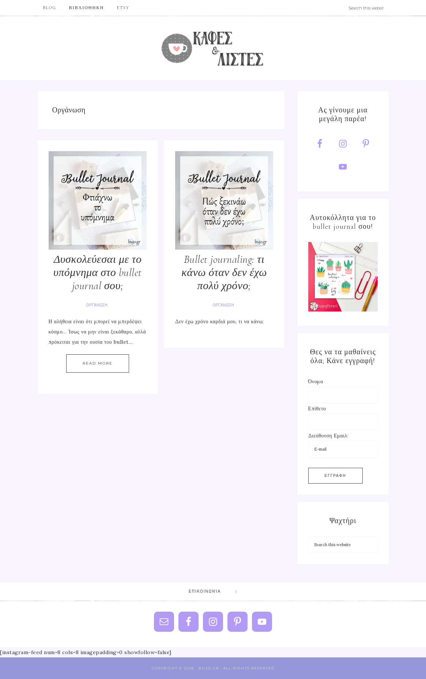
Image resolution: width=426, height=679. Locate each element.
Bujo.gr (213, 48)
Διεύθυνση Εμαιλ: (328, 435)
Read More (98, 363)
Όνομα (315, 381)
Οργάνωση (97, 305)
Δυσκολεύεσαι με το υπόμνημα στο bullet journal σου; (97, 272)
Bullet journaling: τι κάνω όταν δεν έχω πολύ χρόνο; (224, 272)
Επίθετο (317, 408)
